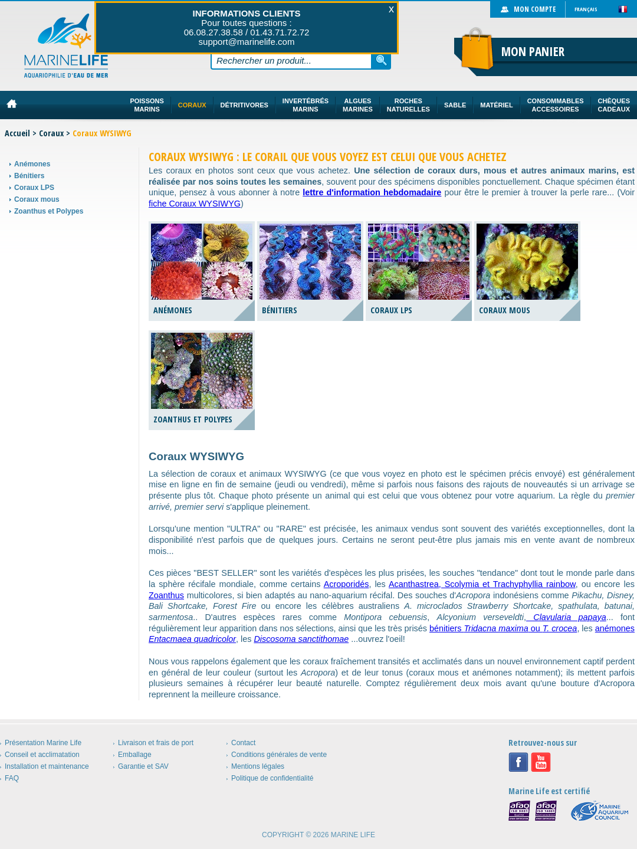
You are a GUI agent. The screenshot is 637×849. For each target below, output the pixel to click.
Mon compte (535, 9)
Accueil (17, 133)
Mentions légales (257, 766)
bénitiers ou (503, 628)
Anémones (32, 164)
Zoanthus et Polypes (48, 211)
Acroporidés (346, 584)
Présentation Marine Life (43, 743)
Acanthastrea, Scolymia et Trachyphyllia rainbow (482, 584)
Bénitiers (29, 176)
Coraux (51, 133)
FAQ (12, 778)
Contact (243, 743)
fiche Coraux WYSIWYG (195, 203)
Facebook (518, 762)
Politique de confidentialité (272, 778)
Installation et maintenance (47, 766)
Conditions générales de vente (279, 754)
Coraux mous (37, 199)
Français (585, 9)
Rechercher (381, 60)
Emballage (135, 754)
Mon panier (532, 51)
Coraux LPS (34, 187)
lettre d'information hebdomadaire (372, 192)
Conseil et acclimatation (42, 754)
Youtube (541, 762)
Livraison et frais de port (155, 743)
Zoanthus (166, 595)
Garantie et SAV (143, 766)
